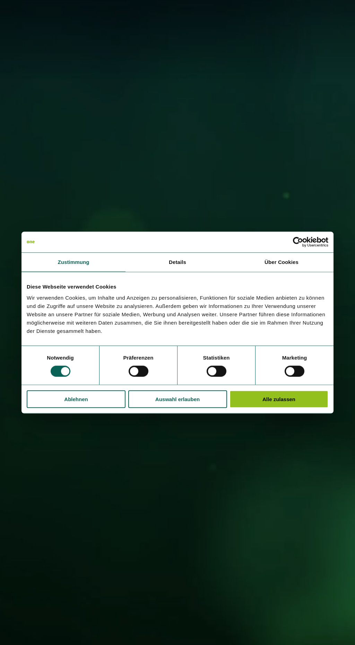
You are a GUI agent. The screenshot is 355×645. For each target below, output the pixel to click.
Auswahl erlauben (177, 399)
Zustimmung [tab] (73, 262)
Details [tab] (177, 262)
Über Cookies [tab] (281, 262)
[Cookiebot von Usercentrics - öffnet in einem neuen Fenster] (298, 242)
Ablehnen (76, 399)
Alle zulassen (278, 399)
